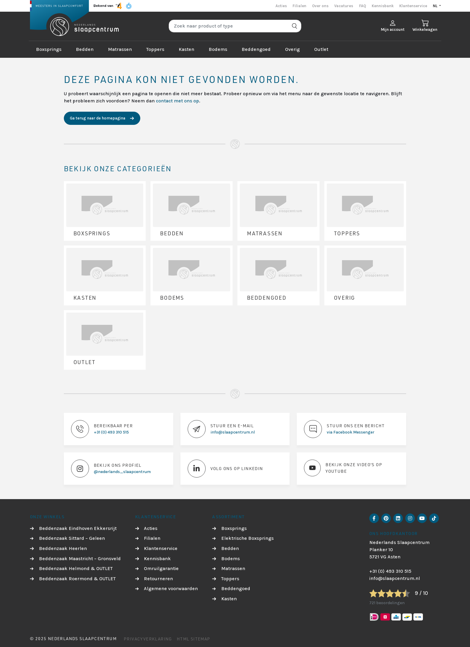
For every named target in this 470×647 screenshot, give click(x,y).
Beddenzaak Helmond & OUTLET (76, 568)
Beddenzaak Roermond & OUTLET (77, 578)
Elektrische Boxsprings (247, 538)
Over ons (320, 6)
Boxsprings (48, 49)
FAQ (362, 6)
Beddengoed (256, 49)
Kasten (186, 49)
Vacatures (343, 6)
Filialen (299, 6)
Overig (292, 49)
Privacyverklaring (148, 638)
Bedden (85, 49)
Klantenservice (413, 6)
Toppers (155, 49)
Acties (281, 6)
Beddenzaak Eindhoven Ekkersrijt (78, 528)
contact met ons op (177, 101)
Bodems (218, 49)
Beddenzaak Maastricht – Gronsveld (80, 558)
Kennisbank (383, 6)
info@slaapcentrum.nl (394, 578)
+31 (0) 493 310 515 (390, 571)
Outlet (321, 49)
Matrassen (120, 49)
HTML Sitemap (193, 638)
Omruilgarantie (161, 568)
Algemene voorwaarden (171, 588)
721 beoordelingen (387, 602)
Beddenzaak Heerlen (63, 548)
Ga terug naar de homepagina (97, 118)
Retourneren (158, 578)
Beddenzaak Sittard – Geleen (72, 538)
